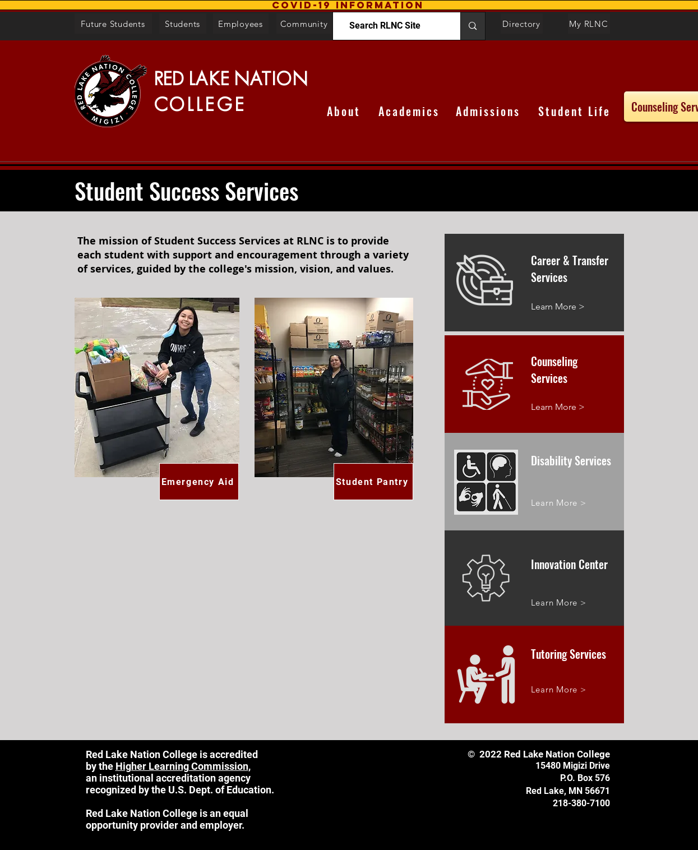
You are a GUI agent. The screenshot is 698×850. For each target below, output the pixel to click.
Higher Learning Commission (181, 766)
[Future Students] (113, 23)
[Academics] (409, 110)
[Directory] (522, 23)
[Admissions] (488, 110)
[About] (343, 110)
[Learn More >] (577, 307)
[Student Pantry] (373, 481)
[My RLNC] (589, 23)
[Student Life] (574, 110)
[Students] (182, 23)
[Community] (304, 23)
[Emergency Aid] (199, 481)
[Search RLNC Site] (385, 26)
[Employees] (241, 23)
